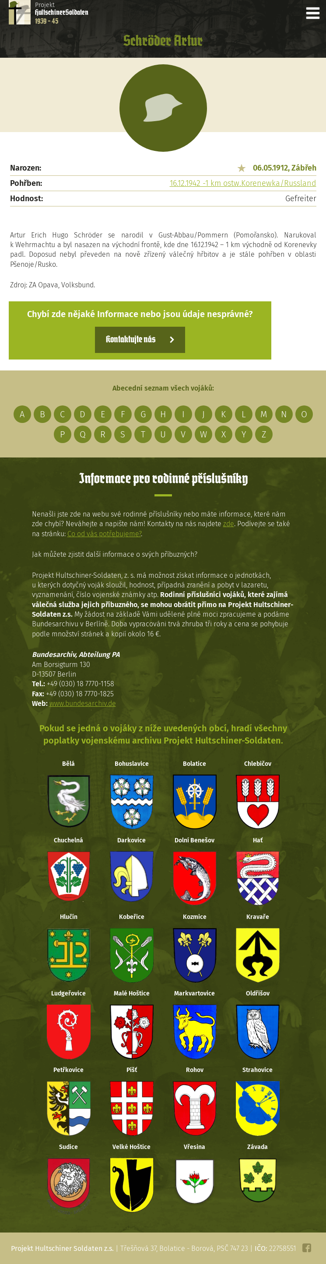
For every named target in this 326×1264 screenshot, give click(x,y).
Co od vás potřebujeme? (104, 534)
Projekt (61, 13)
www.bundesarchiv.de (82, 703)
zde (228, 524)
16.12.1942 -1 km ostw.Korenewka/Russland (243, 183)
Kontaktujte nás (130, 339)
